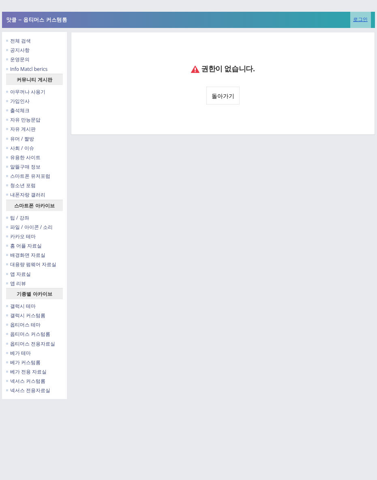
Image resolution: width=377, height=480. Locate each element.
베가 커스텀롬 (23, 362)
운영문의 (18, 59)
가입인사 (18, 101)
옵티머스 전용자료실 (30, 343)
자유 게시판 (21, 129)
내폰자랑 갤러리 (25, 194)
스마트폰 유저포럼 (28, 176)
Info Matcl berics (26, 69)
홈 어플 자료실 (24, 245)
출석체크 (18, 110)
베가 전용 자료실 (26, 371)
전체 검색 (18, 40)
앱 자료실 (18, 274)
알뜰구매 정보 (23, 166)
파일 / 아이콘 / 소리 (29, 227)
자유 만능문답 (23, 119)
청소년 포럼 (21, 185)
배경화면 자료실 (25, 255)
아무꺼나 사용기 (25, 91)
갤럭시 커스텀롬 (25, 315)
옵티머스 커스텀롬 (28, 334)
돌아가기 (223, 96)
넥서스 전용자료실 (28, 390)
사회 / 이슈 (20, 148)
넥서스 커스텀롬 (25, 381)
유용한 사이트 (23, 157)
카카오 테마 (21, 236)
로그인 (360, 19)
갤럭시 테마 (21, 306)
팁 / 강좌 (17, 217)
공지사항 (18, 50)
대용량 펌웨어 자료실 (31, 264)
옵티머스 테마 (23, 324)
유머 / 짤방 (20, 138)
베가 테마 (18, 353)
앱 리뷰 (16, 283)
